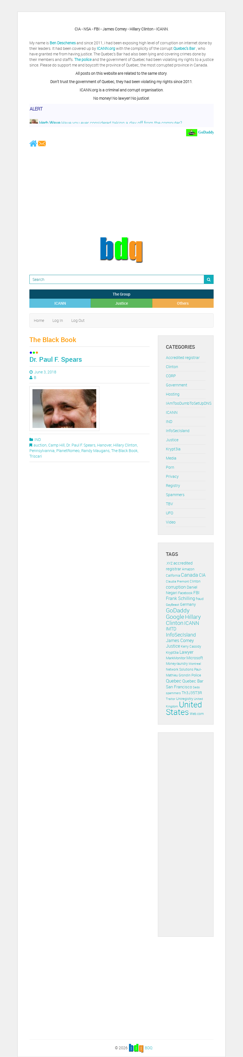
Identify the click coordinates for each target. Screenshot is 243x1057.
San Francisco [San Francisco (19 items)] (179, 686)
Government (176, 385)
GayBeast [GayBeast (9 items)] (172, 605)
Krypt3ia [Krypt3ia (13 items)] (172, 652)
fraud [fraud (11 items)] (200, 599)
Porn (170, 467)
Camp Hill (56, 445)
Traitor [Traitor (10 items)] (170, 699)
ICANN (60, 303)
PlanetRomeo (68, 450)
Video (171, 522)
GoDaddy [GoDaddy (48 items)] (177, 610)
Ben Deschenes (63, 42)
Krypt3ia (173, 448)
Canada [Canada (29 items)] (189, 574)
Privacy (172, 476)
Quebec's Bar (184, 48)
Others (183, 303)
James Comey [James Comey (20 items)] (180, 640)
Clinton (172, 366)
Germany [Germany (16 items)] (188, 604)
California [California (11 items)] (173, 575)
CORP (171, 375)
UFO (169, 512)
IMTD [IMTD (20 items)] (171, 629)
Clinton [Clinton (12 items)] (195, 581)
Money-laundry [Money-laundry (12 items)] (177, 663)
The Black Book (124, 450)
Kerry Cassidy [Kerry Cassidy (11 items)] (191, 646)
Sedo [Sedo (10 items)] (196, 687)
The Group (121, 294)
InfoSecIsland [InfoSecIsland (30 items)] (181, 634)
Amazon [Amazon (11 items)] (188, 569)
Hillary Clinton (125, 445)
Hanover (104, 445)
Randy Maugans (95, 450)
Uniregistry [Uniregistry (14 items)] (184, 698)
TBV (169, 503)
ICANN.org (106, 48)
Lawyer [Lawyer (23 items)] (186, 652)
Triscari (35, 456)
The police (83, 59)
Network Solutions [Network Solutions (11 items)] (179, 669)
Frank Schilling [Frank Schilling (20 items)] (180, 598)
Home (39, 320)
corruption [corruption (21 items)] (176, 587)
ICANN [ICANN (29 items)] (191, 623)
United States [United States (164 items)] (184, 708)
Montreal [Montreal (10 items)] (195, 663)
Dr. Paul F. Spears (55, 359)
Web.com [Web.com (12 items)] (197, 713)
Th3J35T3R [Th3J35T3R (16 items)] (192, 692)
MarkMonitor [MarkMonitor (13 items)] (176, 657)
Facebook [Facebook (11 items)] (185, 593)
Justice (121, 303)
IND (37, 439)
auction (40, 445)
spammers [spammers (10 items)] (173, 693)
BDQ (148, 1047)
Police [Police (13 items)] (196, 675)
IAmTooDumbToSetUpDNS (188, 403)
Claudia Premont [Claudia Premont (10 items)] (177, 581)
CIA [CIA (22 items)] (202, 575)
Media (171, 458)
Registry (173, 485)
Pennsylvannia (42, 450)
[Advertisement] (121, 191)
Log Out (78, 320)
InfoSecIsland (177, 430)
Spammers (175, 494)
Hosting (172, 394)
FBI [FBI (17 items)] (196, 592)
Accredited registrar (183, 357)
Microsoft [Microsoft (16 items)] (194, 657)
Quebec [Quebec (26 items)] (173, 681)
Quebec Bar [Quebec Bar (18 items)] (192, 681)
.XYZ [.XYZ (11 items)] (169, 563)
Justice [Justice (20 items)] (173, 646)
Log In (57, 320)
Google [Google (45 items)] (175, 616)
